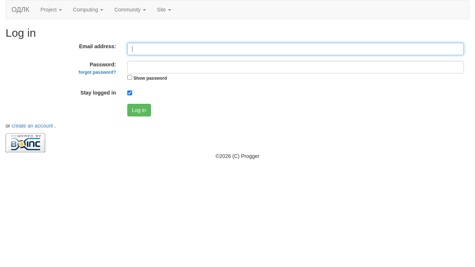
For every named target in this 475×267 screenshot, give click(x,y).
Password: (97, 68)
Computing (88, 10)
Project (51, 10)
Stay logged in (98, 93)
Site (164, 10)
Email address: (97, 46)
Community (130, 10)
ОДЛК (20, 9)
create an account (33, 126)
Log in (139, 110)
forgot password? (97, 72)
